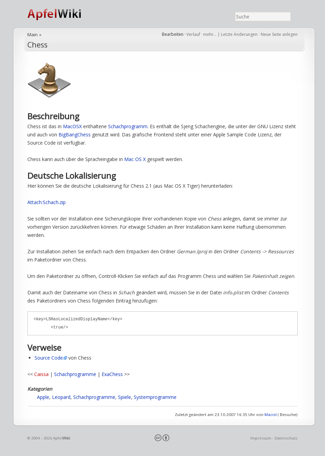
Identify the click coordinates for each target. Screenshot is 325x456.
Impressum (260, 438)
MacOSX (72, 126)
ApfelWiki (61, 14)
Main (32, 34)
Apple (43, 397)
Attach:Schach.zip (46, 202)
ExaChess (112, 374)
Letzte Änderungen (239, 34)
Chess (37, 45)
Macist (270, 414)
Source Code (49, 357)
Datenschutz (286, 438)
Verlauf (193, 34)
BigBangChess (74, 134)
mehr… (210, 34)
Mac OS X (135, 159)
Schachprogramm (127, 126)
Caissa (41, 374)
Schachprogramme (75, 374)
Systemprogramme (155, 397)
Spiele (124, 397)
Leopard (61, 397)
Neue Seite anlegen (279, 34)
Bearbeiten (172, 34)
